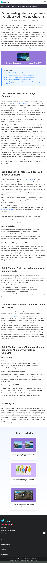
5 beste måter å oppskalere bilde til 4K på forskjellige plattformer (23, 454)
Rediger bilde (13, 6)
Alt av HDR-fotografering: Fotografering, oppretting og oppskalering (23, 505)
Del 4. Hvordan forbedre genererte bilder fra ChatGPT (19, 79)
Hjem (2, 6)
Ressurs (7, 6)
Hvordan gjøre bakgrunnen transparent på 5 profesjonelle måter (23, 480)
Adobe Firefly (29, 179)
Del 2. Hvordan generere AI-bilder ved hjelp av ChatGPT (20, 75)
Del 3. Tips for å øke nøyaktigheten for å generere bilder (20, 77)
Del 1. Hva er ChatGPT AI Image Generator (16, 72)
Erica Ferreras (13, 20)
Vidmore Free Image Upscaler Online (12, 316)
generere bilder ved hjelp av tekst (22, 103)
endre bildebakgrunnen (7, 209)
